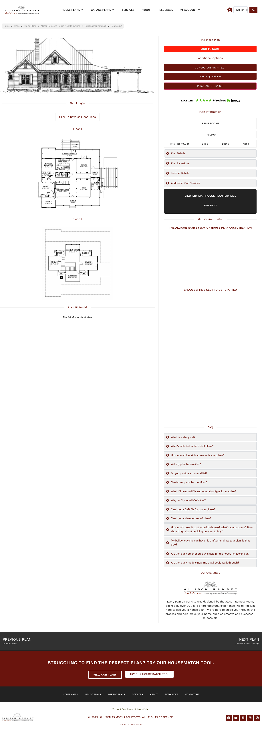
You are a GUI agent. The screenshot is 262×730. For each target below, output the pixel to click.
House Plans (30, 26)
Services (137, 694)
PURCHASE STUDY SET (210, 86)
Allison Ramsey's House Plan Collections (60, 26)
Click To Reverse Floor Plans (77, 117)
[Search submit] (253, 10)
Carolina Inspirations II (95, 26)
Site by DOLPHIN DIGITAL (131, 724)
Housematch (70, 694)
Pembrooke (210, 205)
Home (6, 26)
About (154, 694)
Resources (171, 694)
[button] (210, 100)
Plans (16, 26)
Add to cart (210, 49)
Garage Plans (116, 694)
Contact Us (192, 694)
